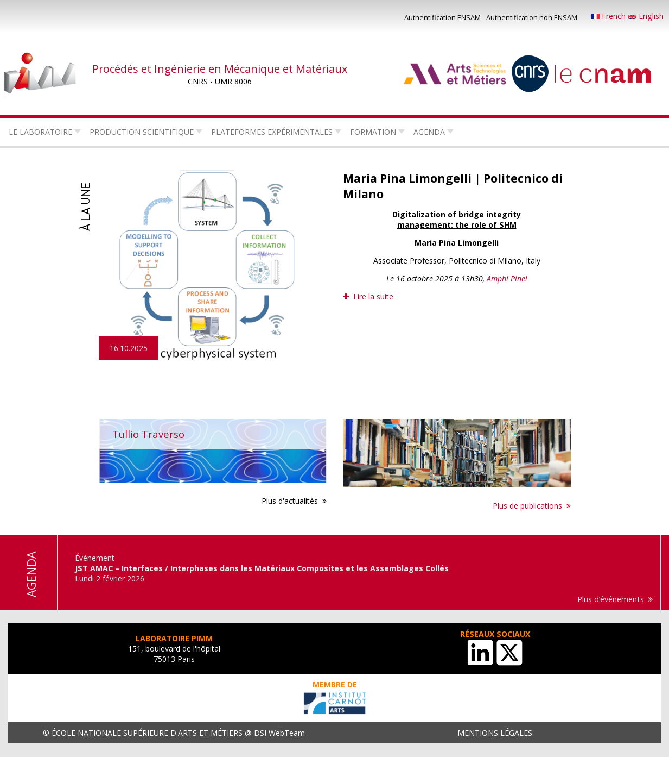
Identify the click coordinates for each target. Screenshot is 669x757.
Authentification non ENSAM (531, 17)
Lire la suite (373, 296)
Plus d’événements (610, 599)
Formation (373, 132)
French (609, 16)
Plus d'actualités (290, 501)
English (646, 16)
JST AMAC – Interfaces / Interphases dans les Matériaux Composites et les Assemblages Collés (262, 568)
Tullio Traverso (148, 434)
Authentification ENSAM (442, 17)
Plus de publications (527, 506)
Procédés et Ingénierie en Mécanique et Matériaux (219, 68)
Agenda (429, 132)
